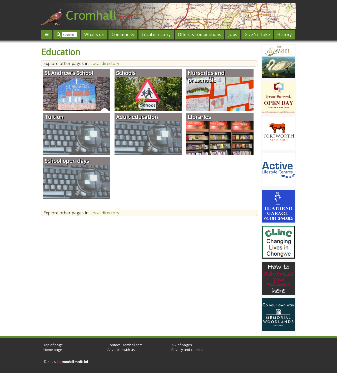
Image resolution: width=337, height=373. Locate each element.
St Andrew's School (68, 73)
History (284, 34)
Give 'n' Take (257, 34)
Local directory (156, 34)
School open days (66, 160)
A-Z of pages (181, 344)
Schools (126, 73)
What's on (94, 34)
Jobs (233, 34)
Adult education (137, 116)
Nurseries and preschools (206, 76)
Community (123, 34)
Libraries (199, 116)
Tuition (53, 116)
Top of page (53, 344)
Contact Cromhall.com (124, 344)
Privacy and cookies (187, 349)
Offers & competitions (199, 34)
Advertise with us (121, 349)
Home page (52, 349)
